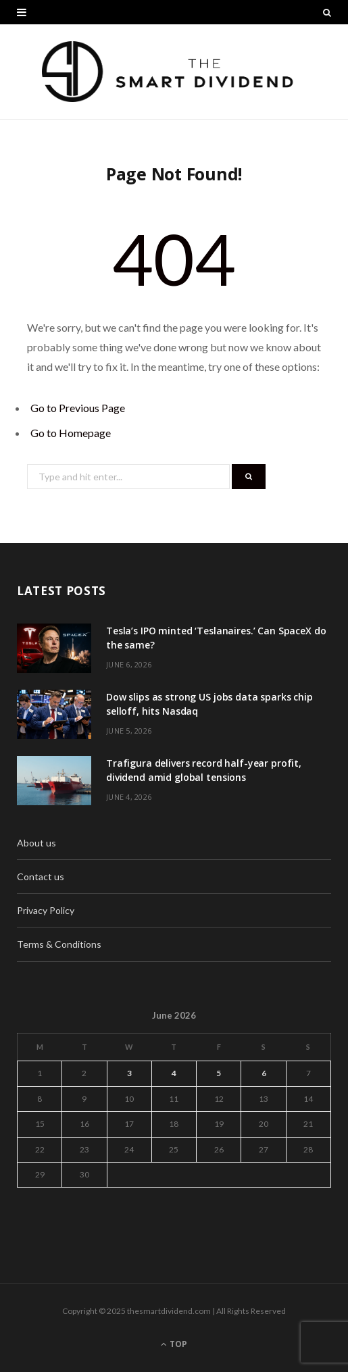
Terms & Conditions (59, 944)
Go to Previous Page (77, 407)
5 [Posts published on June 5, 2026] (218, 1073)
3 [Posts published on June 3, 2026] (129, 1073)
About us (36, 842)
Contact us (40, 876)
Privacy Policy (45, 910)
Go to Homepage (70, 432)
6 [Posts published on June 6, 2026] (264, 1073)
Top (174, 1344)
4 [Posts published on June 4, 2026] (174, 1073)
